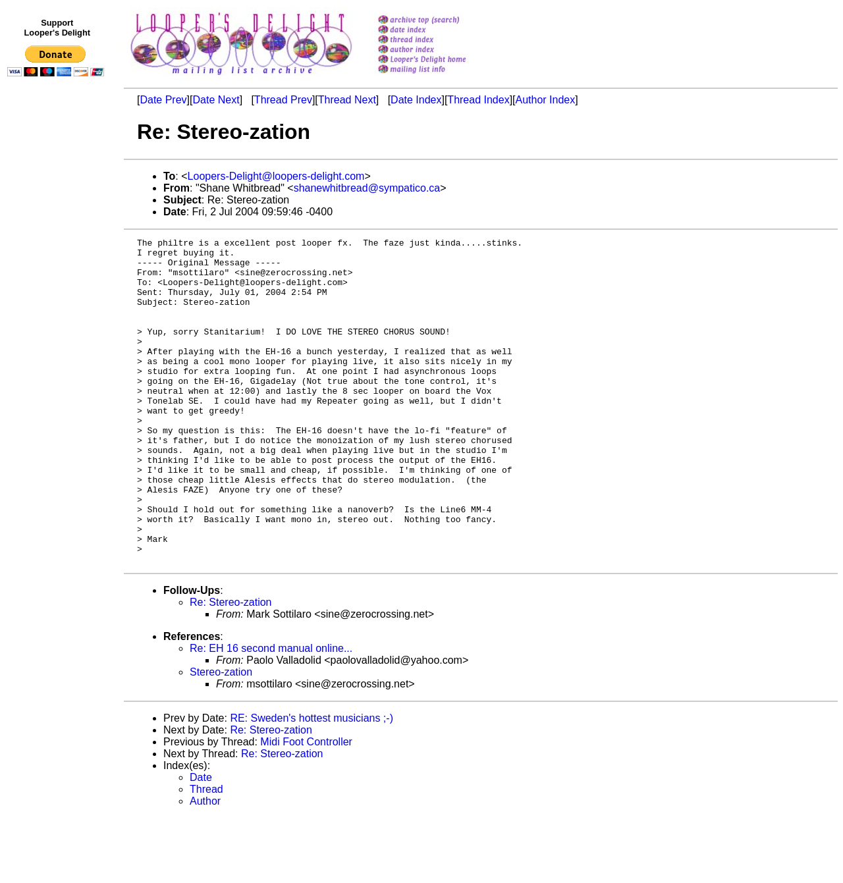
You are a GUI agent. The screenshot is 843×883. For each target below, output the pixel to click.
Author (205, 866)
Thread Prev (283, 99)
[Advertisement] (58, 353)
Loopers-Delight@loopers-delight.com (276, 176)
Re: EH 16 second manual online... (271, 713)
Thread (206, 854)
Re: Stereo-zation (231, 667)
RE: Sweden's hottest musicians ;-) (311, 783)
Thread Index (478, 99)
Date (201, 842)
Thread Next (347, 99)
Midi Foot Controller (306, 807)
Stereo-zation (221, 737)
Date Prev (163, 99)
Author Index (546, 99)
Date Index (416, 99)
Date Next (215, 99)
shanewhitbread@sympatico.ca (367, 188)
